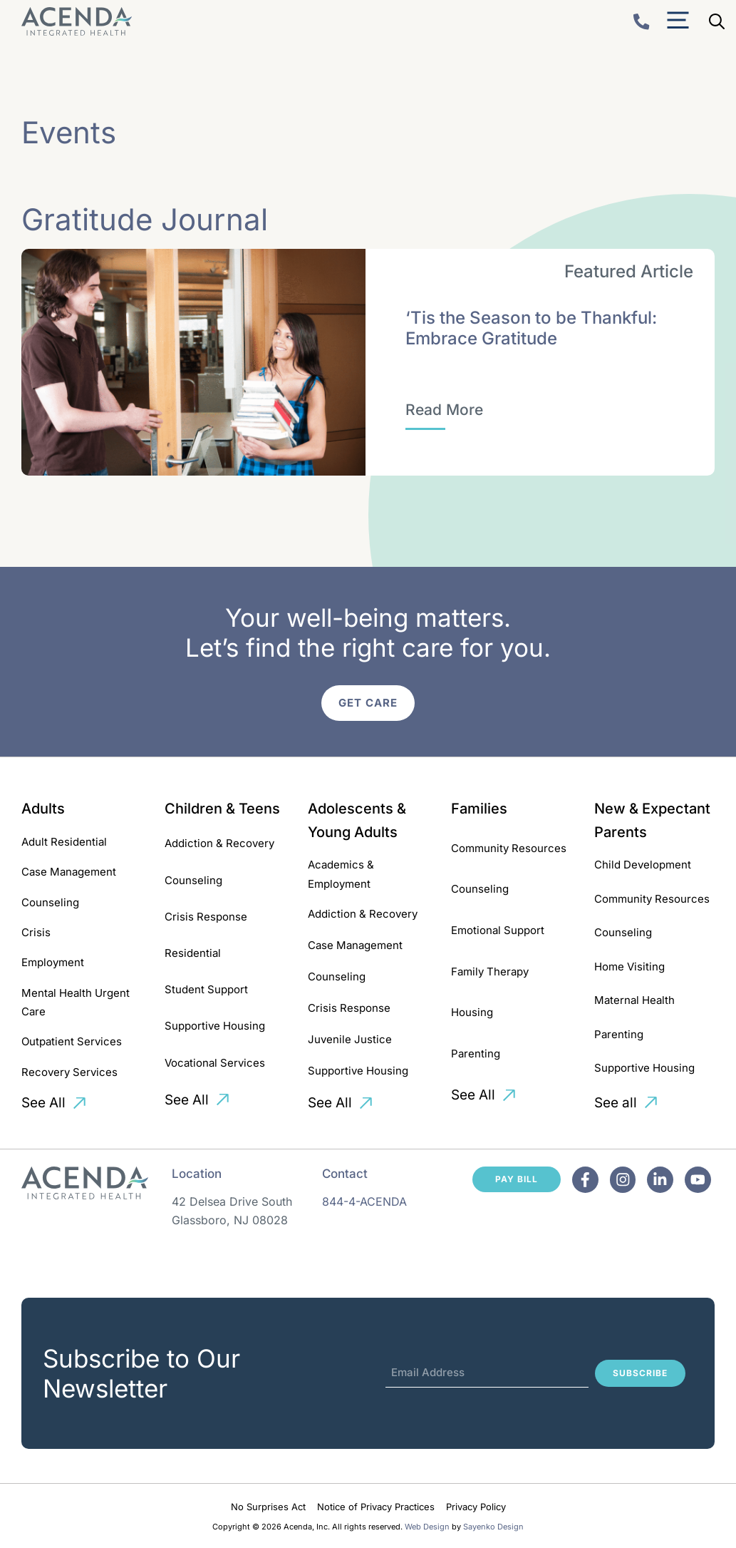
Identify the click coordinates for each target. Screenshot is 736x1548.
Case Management (68, 871)
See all (615, 1103)
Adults (43, 808)
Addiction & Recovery (219, 843)
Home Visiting (629, 966)
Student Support (206, 989)
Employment (52, 962)
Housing (472, 1012)
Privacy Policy (476, 1506)
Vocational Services (215, 1063)
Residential (193, 953)
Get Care (368, 702)
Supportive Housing (215, 1025)
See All (43, 1103)
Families (479, 808)
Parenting (475, 1053)
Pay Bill (516, 1179)
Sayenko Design (493, 1527)
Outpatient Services (71, 1041)
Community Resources (508, 848)
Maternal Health (634, 1000)
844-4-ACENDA (364, 1201)
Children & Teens (222, 808)
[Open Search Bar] (717, 21)
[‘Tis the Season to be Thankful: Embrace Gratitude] (444, 410)
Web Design (427, 1527)
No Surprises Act (268, 1506)
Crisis (36, 932)
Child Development (642, 864)
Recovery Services (69, 1072)
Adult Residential (64, 842)
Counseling (50, 902)
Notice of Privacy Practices (376, 1506)
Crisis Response (206, 916)
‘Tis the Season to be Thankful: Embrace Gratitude (531, 328)
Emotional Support (497, 930)
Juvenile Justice (350, 1039)
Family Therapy (490, 971)
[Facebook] (585, 1180)
